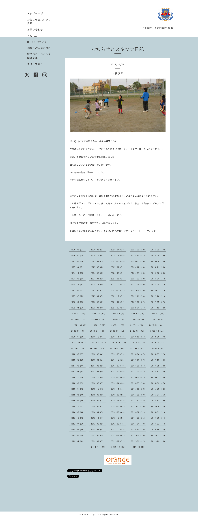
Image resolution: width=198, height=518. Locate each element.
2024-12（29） (138, 267)
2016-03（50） (138, 383)
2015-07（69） (98, 394)
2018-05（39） (118, 354)
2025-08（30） (78, 261)
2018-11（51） (97, 348)
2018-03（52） (158, 354)
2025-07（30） (98, 261)
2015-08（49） (78, 394)
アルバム (32, 35)
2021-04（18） (118, 319)
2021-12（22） (158, 307)
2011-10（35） (118, 447)
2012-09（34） (78, 435)
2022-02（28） (118, 307)
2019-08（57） (79, 342)
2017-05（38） (158, 365)
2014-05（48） (78, 412)
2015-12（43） (98, 389)
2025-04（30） (158, 261)
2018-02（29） (78, 360)
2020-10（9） (137, 325)
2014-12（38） (138, 400)
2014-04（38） (98, 412)
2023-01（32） (98, 296)
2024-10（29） (78, 273)
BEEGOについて (37, 42)
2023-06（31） (98, 290)
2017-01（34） (138, 371)
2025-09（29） (158, 255)
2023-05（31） (118, 290)
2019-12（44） (98, 336)
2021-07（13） (157, 313)
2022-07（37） (118, 302)
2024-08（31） (118, 273)
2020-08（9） (78, 331)
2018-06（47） (98, 354)
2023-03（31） (158, 290)
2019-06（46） (119, 342)
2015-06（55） (118, 394)
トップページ (35, 13)
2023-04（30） (138, 290)
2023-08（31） (158, 284)
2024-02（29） (138, 278)
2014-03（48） (118, 412)
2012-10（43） (158, 429)
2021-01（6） (80, 325)
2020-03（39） (137, 331)
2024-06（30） (158, 273)
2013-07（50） (78, 423)
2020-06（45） (117, 331)
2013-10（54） (118, 418)
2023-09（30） (138, 284)
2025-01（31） (118, 267)
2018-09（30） (137, 348)
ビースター (92, 514)
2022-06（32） (138, 302)
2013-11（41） (98, 418)
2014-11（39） (158, 400)
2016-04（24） (118, 383)
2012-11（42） (138, 429)
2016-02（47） (158, 383)
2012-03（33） (98, 441)
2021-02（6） (158, 319)
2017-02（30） (118, 371)
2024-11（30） (158, 267)
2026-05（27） (98, 249)
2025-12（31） (98, 255)
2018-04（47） (138, 354)
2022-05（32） (158, 302)
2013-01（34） (98, 429)
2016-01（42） (78, 389)
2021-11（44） (78, 313)
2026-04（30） (118, 249)
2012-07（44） (118, 435)
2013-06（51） (98, 423)
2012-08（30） (98, 435)
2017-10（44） (158, 360)
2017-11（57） (138, 360)
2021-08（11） (137, 313)
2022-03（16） (98, 307)
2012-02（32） (118, 441)
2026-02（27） (158, 249)
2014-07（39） (138, 406)
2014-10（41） (78, 406)
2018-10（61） (117, 348)
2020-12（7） (99, 325)
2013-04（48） (138, 423)
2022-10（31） (158, 296)
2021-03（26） (138, 319)
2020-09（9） (156, 325)
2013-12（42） (78, 418)
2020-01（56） (78, 336)
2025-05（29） (138, 261)
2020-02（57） (157, 331)
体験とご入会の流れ (39, 48)
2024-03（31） (118, 278)
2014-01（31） (158, 412)
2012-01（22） (138, 441)
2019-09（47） (158, 336)
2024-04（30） (98, 278)
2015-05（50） (138, 394)
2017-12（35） (118, 360)
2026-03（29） (138, 249)
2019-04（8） (139, 342)
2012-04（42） (78, 441)
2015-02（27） (98, 400)
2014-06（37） (158, 406)
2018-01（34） (98, 360)
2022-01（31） (138, 307)
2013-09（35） (138, 418)
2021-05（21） (98, 319)
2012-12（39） (118, 429)
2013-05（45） (118, 423)
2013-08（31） (158, 418)
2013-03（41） (158, 423)
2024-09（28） (98, 273)
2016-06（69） (78, 383)
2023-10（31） (118, 284)
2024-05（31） (78, 278)
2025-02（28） (98, 267)
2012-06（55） (138, 435)
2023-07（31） (78, 290)
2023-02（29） (78, 296)
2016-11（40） (78, 377)
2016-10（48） (98, 377)
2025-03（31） (78, 267)
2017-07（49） (118, 365)
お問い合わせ (35, 29)
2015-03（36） (78, 400)
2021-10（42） (98, 313)
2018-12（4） (78, 348)
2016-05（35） (98, 383)
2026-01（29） (78, 255)
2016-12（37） (158, 371)
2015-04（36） (158, 394)
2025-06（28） (118, 261)
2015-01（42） (118, 400)
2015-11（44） (118, 389)
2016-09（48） (118, 377)
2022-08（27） (98, 302)
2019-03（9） (158, 342)
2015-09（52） (158, 389)
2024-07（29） (138, 273)
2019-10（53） (138, 336)
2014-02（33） (138, 412)
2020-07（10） (97, 331)
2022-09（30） (78, 302)
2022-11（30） (138, 296)
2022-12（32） (118, 296)
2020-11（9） (118, 325)
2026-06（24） (78, 249)
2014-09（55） (98, 406)
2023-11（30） (98, 284)
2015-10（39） (138, 389)
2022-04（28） (78, 307)
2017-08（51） (98, 365)
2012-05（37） (158, 435)
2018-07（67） (78, 354)
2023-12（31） (78, 284)
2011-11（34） (98, 447)
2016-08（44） (138, 377)
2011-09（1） (138, 447)
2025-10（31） (138, 255)
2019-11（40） (118, 336)
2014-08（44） (118, 406)
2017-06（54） (138, 365)
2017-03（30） (98, 371)
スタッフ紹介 (35, 64)
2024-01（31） (158, 278)
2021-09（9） (118, 313)
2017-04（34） (78, 371)
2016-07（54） (158, 377)
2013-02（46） (78, 429)
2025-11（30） (118, 255)
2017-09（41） (78, 365)
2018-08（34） (157, 348)
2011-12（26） (158, 441)
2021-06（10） (78, 319)
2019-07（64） (99, 342)
